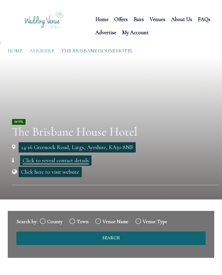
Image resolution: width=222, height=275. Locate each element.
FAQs (204, 19)
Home (101, 19)
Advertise (105, 32)
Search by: (26, 222)
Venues (157, 19)
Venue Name (115, 222)
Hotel (18, 122)
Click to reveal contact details (56, 160)
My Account (135, 32)
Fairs (138, 19)
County (55, 222)
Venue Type (155, 222)
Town (82, 222)
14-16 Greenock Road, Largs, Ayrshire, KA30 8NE (77, 147)
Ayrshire (41, 51)
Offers (121, 19)
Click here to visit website (50, 172)
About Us (181, 19)
